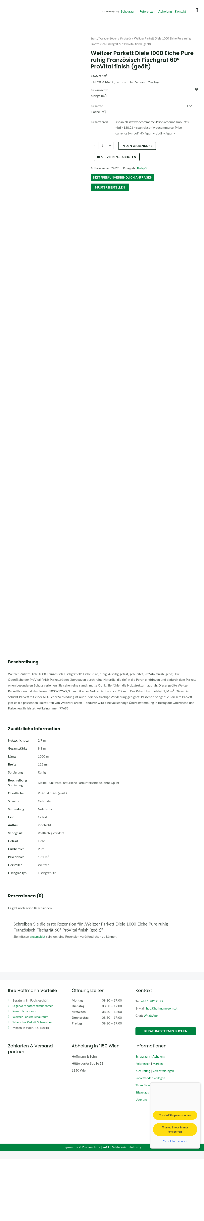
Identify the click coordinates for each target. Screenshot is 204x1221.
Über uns (141, 1160)
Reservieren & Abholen (144, 157)
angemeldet (38, 999)
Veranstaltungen (164, 1132)
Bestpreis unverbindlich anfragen (124, 177)
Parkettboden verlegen (151, 1139)
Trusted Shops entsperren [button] (175, 1177)
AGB (106, 1209)
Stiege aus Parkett (147, 1153)
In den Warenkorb (137, 145)
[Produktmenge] (102, 146)
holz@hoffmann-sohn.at (162, 1070)
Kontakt (180, 11)
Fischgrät (127, 38)
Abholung (165, 11)
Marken (159, 1125)
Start (94, 38)
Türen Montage (146, 1146)
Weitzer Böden (109, 38)
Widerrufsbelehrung (126, 1209)
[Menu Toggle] (197, 10)
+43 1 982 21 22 (153, 1063)
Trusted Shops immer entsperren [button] (175, 1191)
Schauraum (128, 11)
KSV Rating (143, 1132)
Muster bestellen (110, 188)
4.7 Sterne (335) (110, 11)
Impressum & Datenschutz (81, 1209)
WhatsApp (151, 1077)
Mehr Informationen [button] (175, 1202)
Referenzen (147, 11)
